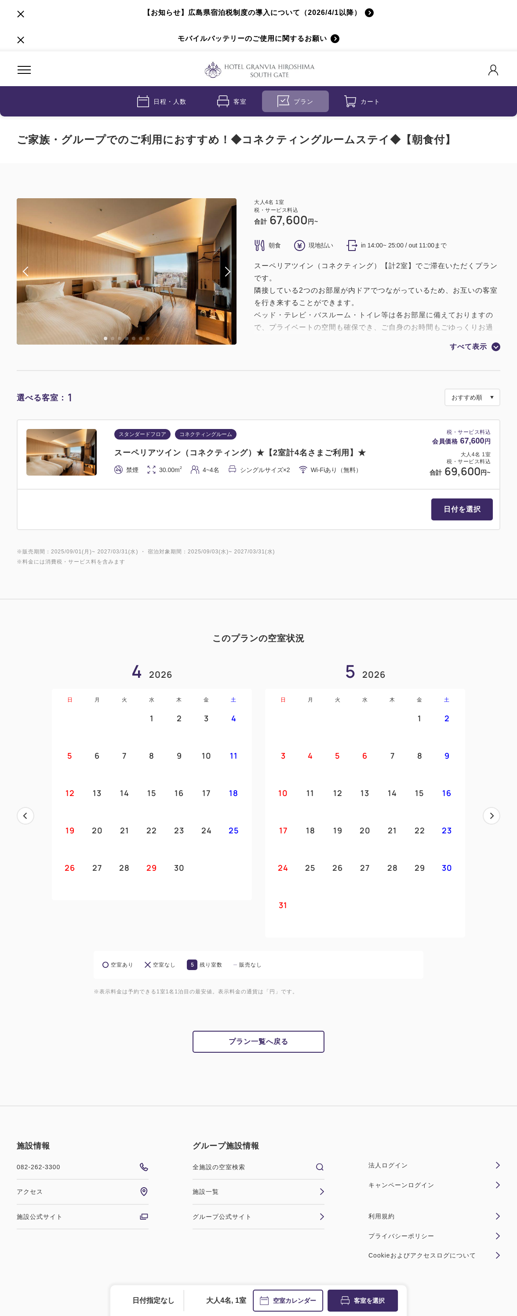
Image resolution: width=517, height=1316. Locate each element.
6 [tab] (140, 338)
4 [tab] (126, 338)
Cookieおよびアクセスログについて (434, 1255)
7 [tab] (147, 338)
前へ (25, 816)
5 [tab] (133, 338)
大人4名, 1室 (226, 1300)
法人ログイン (434, 1165)
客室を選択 (363, 1300)
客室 (232, 101)
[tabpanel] (127, 271)
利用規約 (434, 1216)
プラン (295, 101)
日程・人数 (161, 101)
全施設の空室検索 (258, 1167)
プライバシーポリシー (434, 1236)
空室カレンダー (288, 1300)
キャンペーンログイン (434, 1185)
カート (362, 101)
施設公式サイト (83, 1216)
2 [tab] (112, 338)
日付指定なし (153, 1300)
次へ (491, 816)
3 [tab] (119, 338)
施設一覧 (258, 1191)
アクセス (83, 1191)
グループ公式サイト (258, 1216)
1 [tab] (105, 338)
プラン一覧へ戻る (258, 1041)
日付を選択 (462, 509)
